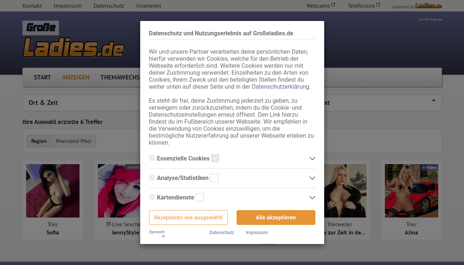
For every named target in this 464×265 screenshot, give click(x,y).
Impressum (257, 232)
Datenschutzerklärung (280, 86)
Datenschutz (221, 232)
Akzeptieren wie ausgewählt (188, 217)
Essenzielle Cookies (184, 158)
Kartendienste (176, 197)
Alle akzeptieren (276, 217)
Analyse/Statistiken (183, 178)
